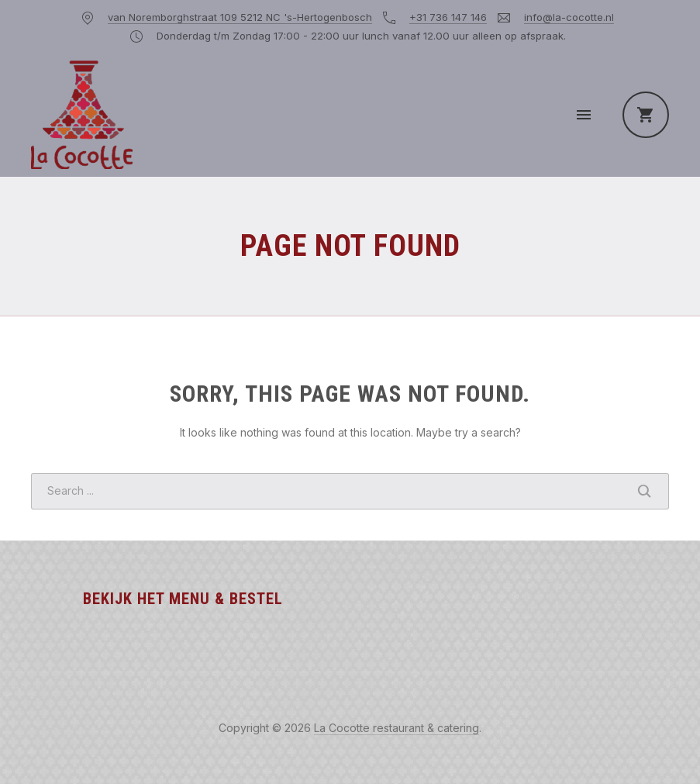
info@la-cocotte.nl (569, 17)
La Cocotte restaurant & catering (396, 727)
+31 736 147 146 (448, 17)
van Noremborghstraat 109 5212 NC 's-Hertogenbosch (240, 17)
